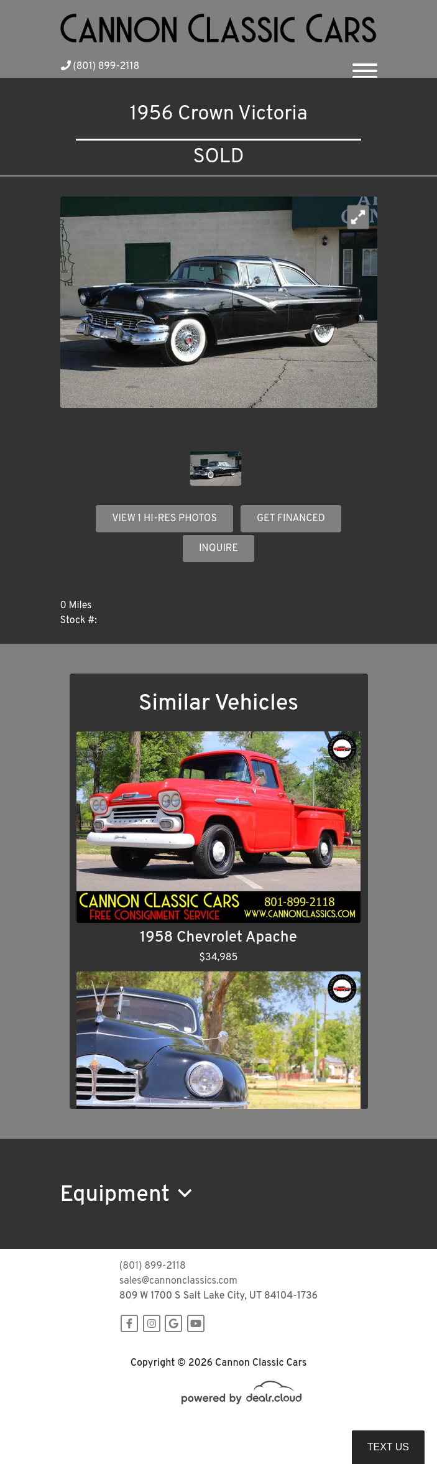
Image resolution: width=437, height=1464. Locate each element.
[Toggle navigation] (365, 66)
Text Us (388, 1447)
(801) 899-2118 (100, 66)
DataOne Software (261, 1427)
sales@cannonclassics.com (178, 1281)
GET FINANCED (291, 518)
